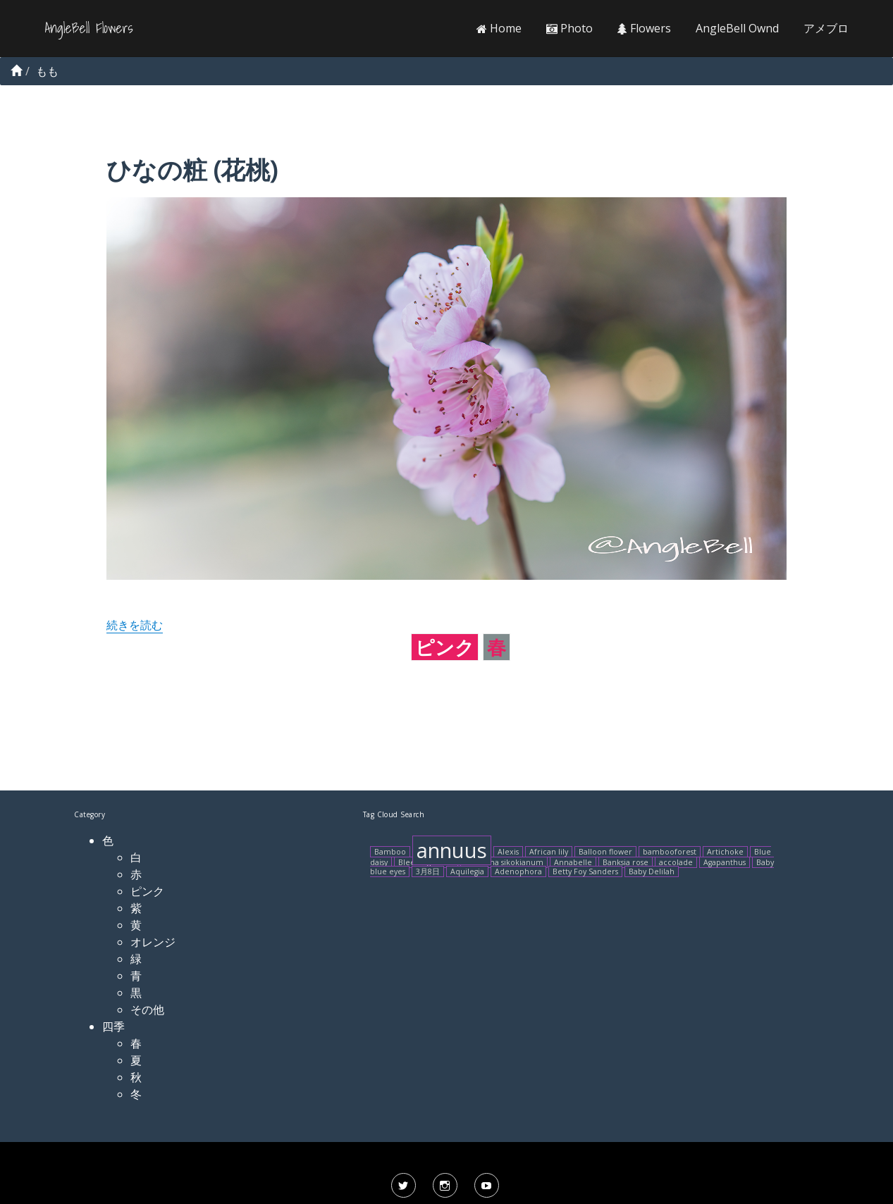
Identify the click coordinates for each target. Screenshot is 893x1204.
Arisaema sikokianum (503, 862)
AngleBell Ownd (737, 28)
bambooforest (669, 852)
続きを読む (134, 625)
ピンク (444, 647)
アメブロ (826, 28)
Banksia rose (625, 862)
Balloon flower (605, 852)
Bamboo (390, 852)
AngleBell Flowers (89, 28)
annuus (452, 850)
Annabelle (573, 862)
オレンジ (152, 942)
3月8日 (428, 871)
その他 (147, 1009)
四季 (113, 1026)
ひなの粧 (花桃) (191, 169)
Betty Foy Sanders (585, 871)
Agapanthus (724, 862)
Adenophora (518, 871)
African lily (548, 852)
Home (499, 28)
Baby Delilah (652, 871)
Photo (569, 28)
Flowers (644, 28)
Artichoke (725, 852)
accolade (676, 862)
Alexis (508, 852)
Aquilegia (467, 871)
